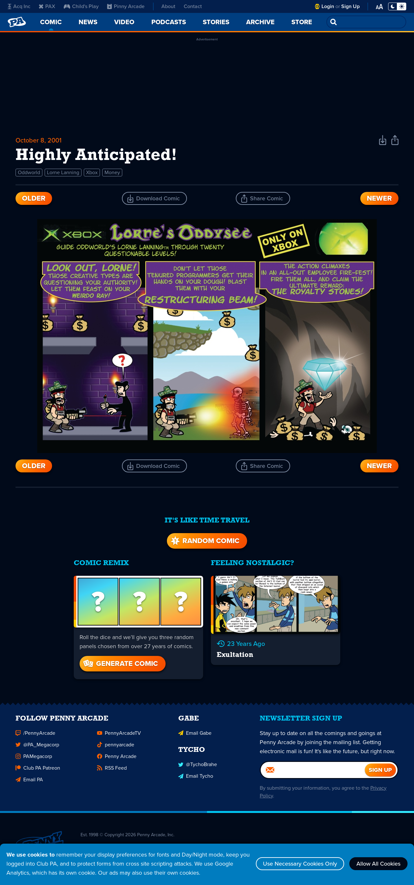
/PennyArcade (35, 735)
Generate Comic (120, 663)
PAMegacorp (34, 758)
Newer (379, 198)
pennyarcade (115, 747)
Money (112, 172)
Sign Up (350, 6)
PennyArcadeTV (119, 735)
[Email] (313, 772)
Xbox (92, 172)
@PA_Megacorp (37, 747)
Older (34, 198)
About (168, 6)
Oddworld (29, 172)
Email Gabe (195, 735)
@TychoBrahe (197, 766)
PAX (47, 6)
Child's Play (81, 6)
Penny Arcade (116, 758)
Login (327, 6)
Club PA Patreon (38, 770)
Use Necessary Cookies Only (300, 863)
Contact (193, 6)
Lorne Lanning (63, 172)
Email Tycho (195, 778)
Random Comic (204, 540)
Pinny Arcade (126, 6)
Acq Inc (19, 6)
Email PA (29, 781)
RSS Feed (112, 770)
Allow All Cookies (378, 863)
